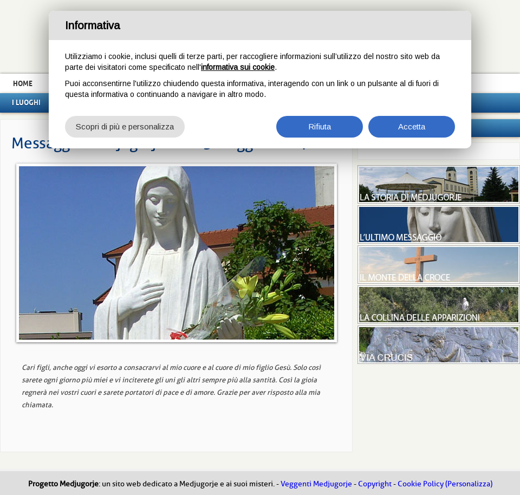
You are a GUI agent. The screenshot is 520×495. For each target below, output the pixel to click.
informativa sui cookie (238, 67)
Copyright (375, 484)
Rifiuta (319, 126)
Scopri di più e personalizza (125, 126)
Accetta (411, 126)
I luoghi (26, 102)
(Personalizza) (468, 484)
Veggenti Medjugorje (316, 484)
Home (22, 83)
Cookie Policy (421, 484)
